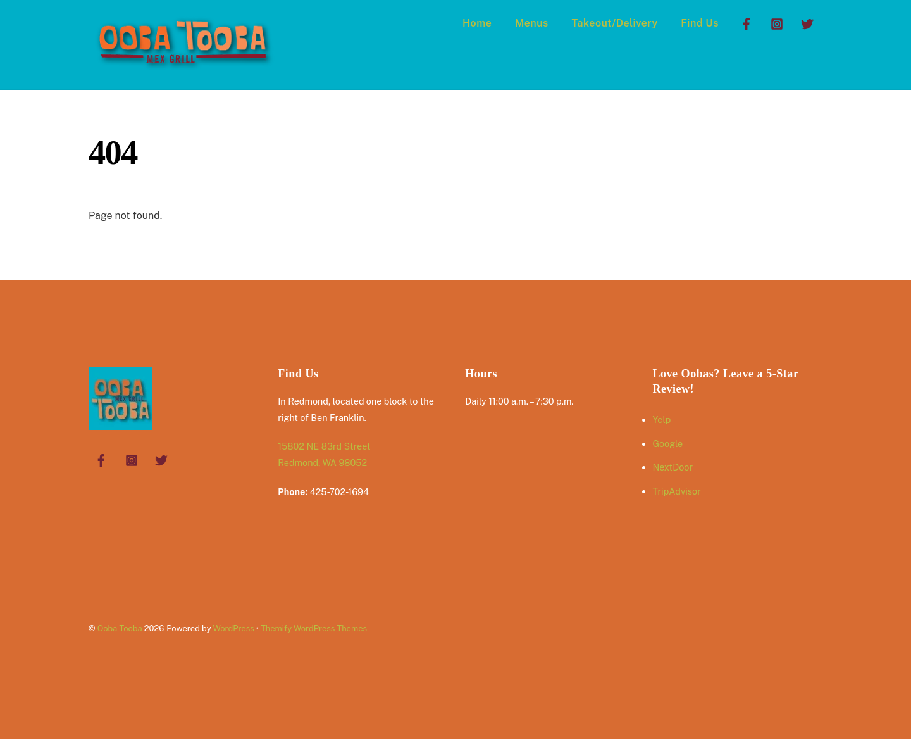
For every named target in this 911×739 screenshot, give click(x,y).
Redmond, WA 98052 (322, 462)
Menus (531, 23)
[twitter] (807, 22)
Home (477, 23)
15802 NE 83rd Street (324, 446)
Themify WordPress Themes (314, 628)
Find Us (700, 23)
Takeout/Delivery (614, 23)
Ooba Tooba (119, 628)
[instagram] (777, 22)
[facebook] (746, 22)
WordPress (233, 628)
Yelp (661, 419)
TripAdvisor (676, 491)
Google (667, 443)
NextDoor (672, 467)
